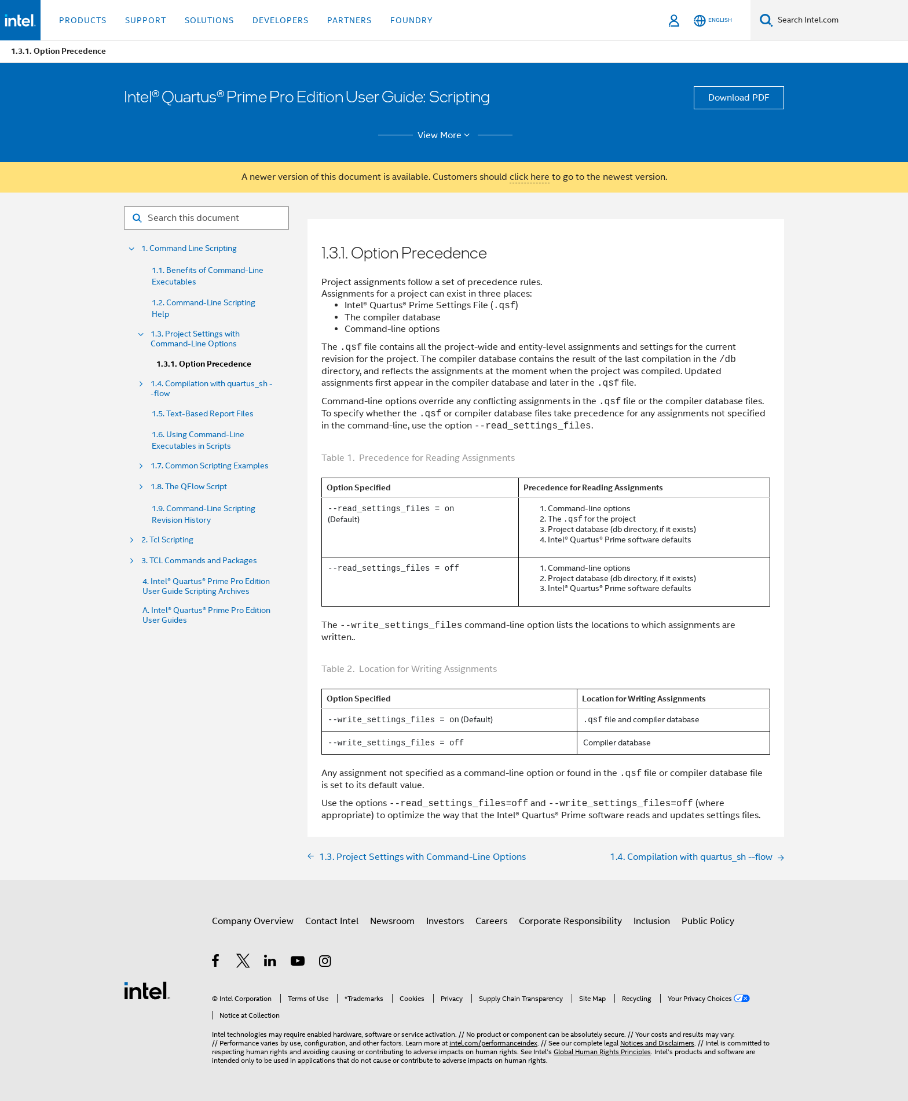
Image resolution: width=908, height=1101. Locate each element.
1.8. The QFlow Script (189, 487)
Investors (445, 921)
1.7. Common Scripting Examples (210, 466)
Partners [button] (349, 20)
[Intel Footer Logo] (147, 990)
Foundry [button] (411, 20)
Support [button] (145, 20)
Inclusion (652, 921)
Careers (491, 921)
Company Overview (253, 921)
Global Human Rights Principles (602, 1051)
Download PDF (739, 98)
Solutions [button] (209, 20)
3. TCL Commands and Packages (199, 561)
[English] (713, 20)
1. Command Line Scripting (189, 248)
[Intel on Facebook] (216, 962)
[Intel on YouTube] (298, 962)
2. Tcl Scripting (167, 540)
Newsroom (392, 921)
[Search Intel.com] (840, 20)
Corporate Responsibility (570, 921)
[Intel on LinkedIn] (271, 962)
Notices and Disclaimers (657, 1043)
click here (530, 177)
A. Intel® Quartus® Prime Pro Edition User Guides (206, 615)
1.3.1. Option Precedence (203, 364)
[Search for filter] (206, 218)
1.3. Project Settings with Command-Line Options (195, 339)
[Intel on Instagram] (326, 962)
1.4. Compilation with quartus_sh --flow (212, 388)
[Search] (766, 20)
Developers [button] (280, 20)
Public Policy (708, 921)
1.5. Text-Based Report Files (203, 413)
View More (446, 135)
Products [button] (83, 20)
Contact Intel (331, 921)
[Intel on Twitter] (243, 962)
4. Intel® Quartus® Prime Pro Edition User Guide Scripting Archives (206, 586)
